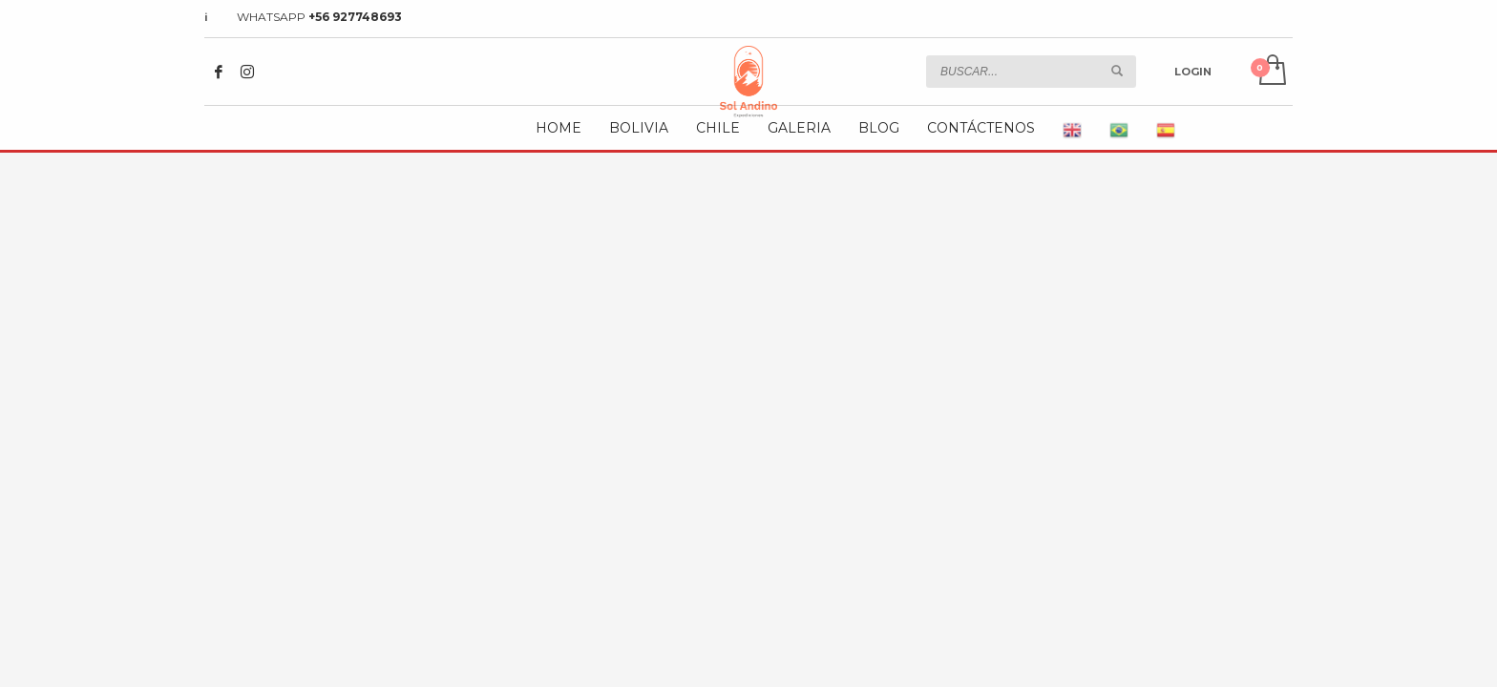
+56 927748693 (355, 17)
